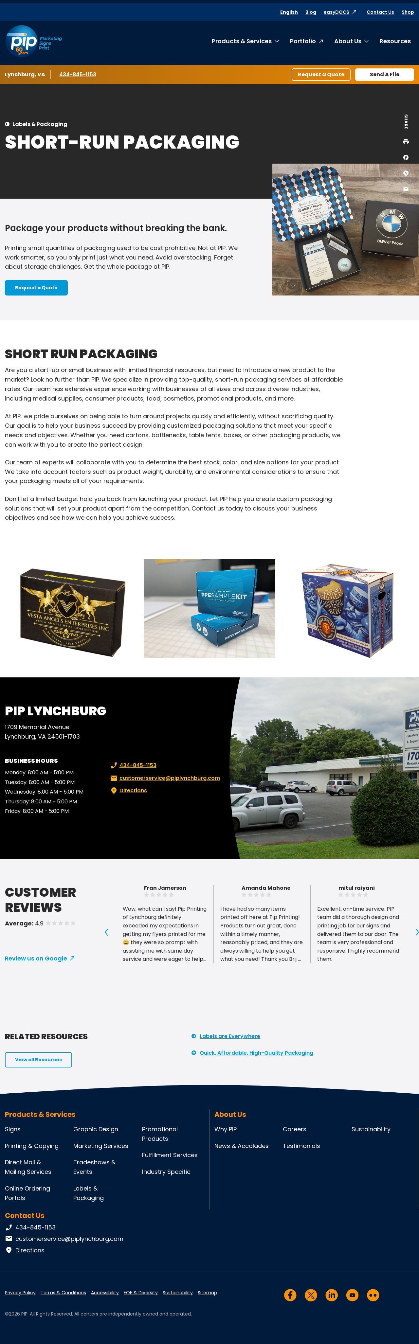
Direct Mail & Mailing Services (28, 1167)
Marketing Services (100, 1146)
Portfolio (303, 41)
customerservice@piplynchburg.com (164, 778)
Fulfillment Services (170, 1155)
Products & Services (242, 41)
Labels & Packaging (39, 124)
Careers (294, 1129)
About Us (347, 41)
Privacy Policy (20, 1292)
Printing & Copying (32, 1146)
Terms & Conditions (63, 1292)
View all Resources (38, 1059)
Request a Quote (321, 74)
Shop (408, 12)
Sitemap (207, 1292)
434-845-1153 (78, 74)
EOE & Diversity (141, 1292)
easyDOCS (336, 12)
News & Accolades (241, 1146)
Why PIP (225, 1129)
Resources (395, 41)
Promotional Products (160, 1134)
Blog (310, 12)
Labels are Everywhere (230, 1036)
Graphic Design (95, 1129)
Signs (13, 1129)
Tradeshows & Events (94, 1167)
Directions (128, 790)
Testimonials (301, 1146)
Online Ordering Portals (27, 1193)
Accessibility (105, 1292)
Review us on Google (36, 958)
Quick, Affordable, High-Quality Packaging (256, 1053)
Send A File (384, 74)
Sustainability (371, 1129)
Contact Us (380, 12)
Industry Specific (166, 1172)
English (289, 12)
